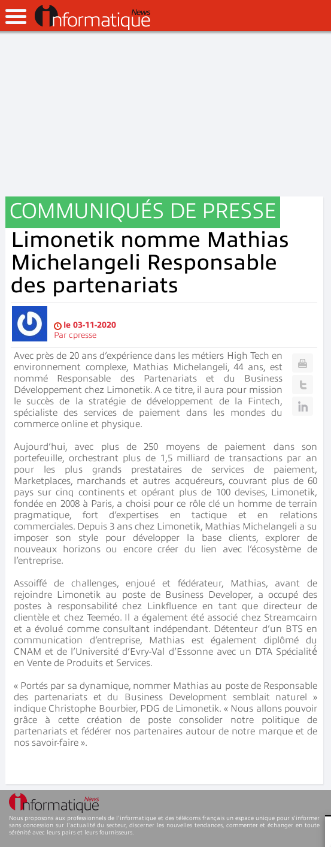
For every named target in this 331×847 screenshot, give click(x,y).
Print (302, 363)
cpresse (82, 335)
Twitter (302, 384)
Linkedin (302, 406)
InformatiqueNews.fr (92, 17)
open (15, 16)
